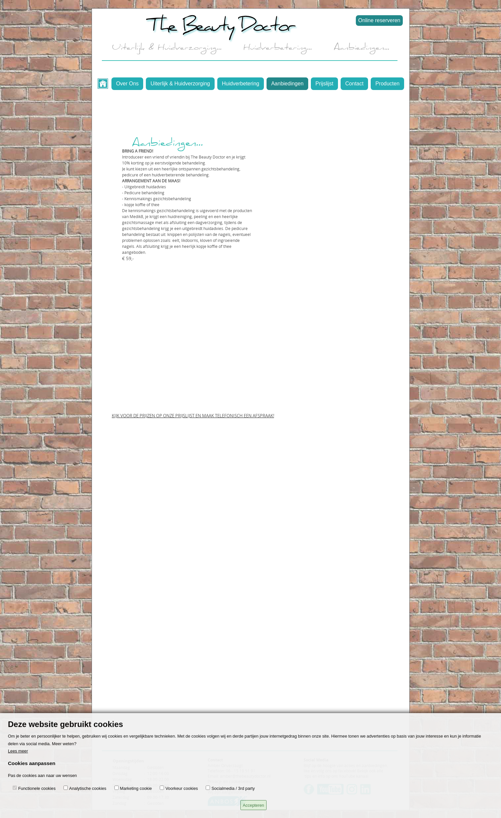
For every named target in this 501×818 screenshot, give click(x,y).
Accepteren (253, 805)
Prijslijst (324, 83)
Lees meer (18, 751)
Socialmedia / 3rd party (233, 788)
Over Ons (127, 83)
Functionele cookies (37, 788)
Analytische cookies (87, 788)
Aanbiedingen (287, 83)
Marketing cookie (136, 788)
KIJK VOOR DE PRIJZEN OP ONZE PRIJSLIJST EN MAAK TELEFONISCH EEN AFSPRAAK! (193, 416)
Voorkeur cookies (181, 788)
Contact (354, 83)
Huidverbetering (240, 83)
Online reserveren (379, 20)
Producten (387, 83)
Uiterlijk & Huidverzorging (180, 83)
